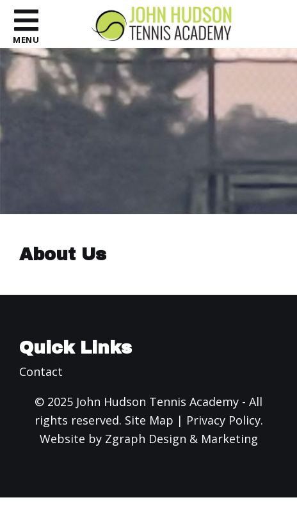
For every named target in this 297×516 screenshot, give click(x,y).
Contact (41, 371)
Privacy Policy (223, 420)
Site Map (149, 420)
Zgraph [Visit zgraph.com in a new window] (125, 438)
